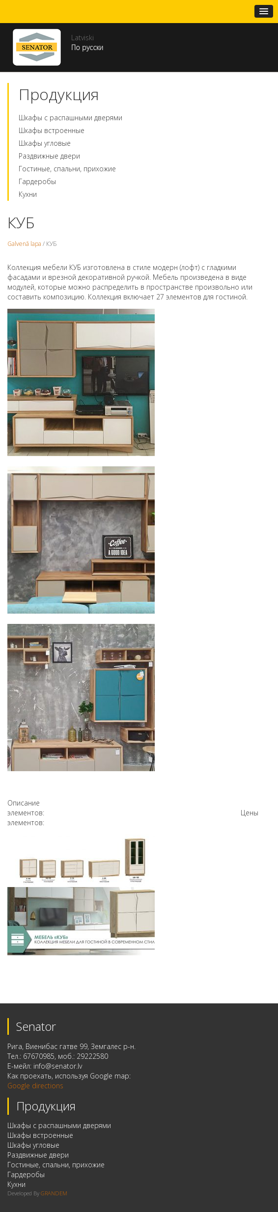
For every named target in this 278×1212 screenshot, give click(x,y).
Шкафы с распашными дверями (70, 117)
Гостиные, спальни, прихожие (67, 168)
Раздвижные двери (49, 156)
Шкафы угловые (45, 143)
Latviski (82, 37)
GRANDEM (54, 1193)
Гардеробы (37, 181)
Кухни (28, 194)
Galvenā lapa (24, 244)
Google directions (35, 1085)
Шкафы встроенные (51, 130)
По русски (87, 47)
